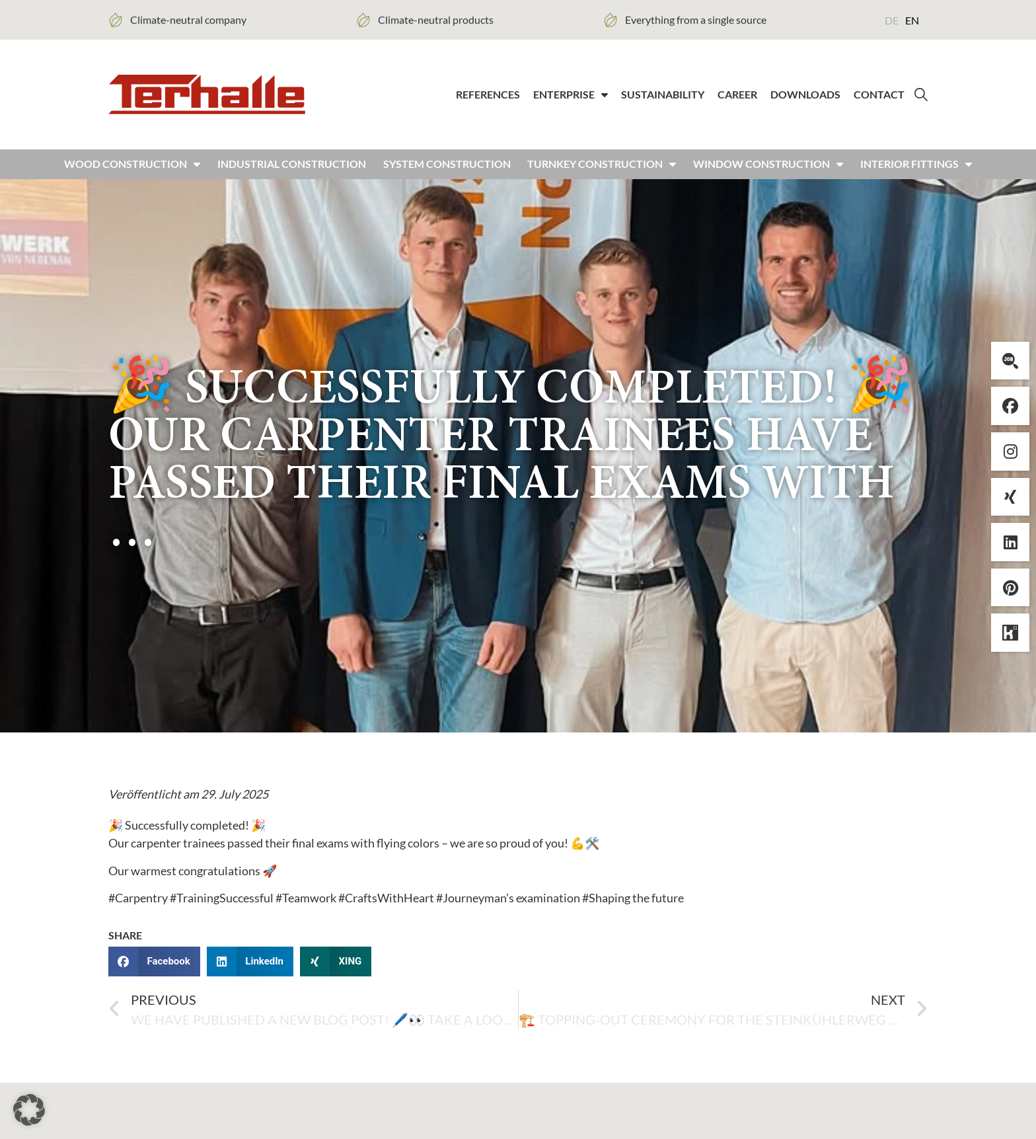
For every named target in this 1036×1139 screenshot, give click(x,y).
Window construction (768, 167)
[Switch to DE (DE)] (891, 20)
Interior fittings (916, 167)
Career (737, 95)
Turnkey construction (601, 167)
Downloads (805, 95)
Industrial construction (291, 167)
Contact (879, 95)
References (488, 95)
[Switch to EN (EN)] (912, 20)
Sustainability (662, 95)
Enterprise (570, 95)
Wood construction (132, 167)
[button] (154, 964)
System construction (447, 167)
